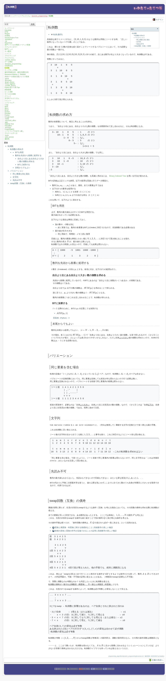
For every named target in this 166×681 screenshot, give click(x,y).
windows (8, 127)
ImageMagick (9, 129)
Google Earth (9, 117)
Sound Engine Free (11, 37)
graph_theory (9, 82)
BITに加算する (24, 164)
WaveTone (8, 43)
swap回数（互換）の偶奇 (20, 183)
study (7, 135)
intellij (7, 119)
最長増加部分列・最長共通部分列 (17, 72)
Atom (6, 108)
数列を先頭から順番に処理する (28, 155)
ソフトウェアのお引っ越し (14, 131)
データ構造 (9, 62)
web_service (9, 137)
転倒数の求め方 (16, 149)
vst (6, 41)
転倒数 (11, 7)
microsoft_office (10, 120)
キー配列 (8, 51)
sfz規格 (7, 35)
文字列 (15, 177)
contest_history (10, 60)
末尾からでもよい (22, 168)
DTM (6, 32)
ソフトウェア (9, 103)
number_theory (10, 85)
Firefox (7, 115)
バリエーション (16, 171)
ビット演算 (9, 92)
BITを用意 (19, 152)
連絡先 (7, 139)
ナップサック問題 (11, 70)
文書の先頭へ (157, 659)
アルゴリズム (25, 16)
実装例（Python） (60, 318)
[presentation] (80, 39)
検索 (33, 24)
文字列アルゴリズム (12, 98)
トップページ (15, 16)
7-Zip (6, 105)
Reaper (7, 34)
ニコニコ (8, 53)
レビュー (8, 100)
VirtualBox (8, 125)
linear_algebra (10, 84)
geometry (8, 80)
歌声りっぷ (9, 49)
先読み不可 (17, 180)
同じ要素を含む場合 (21, 174)
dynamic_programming (39, 16)
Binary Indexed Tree (117, 176)
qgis (6, 122)
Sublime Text (9, 124)
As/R (6, 106)
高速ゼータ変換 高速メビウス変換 (17, 76)
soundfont (8, 39)
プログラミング (10, 55)
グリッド (8, 96)
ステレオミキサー (11, 47)
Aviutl (7, 110)
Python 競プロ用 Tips (12, 87)
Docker (7, 112)
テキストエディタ (11, 133)
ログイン (159, 19)
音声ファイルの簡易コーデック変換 (17, 45)
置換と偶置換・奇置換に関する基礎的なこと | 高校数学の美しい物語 (84, 527)
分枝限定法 (9, 66)
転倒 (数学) (58, 34)
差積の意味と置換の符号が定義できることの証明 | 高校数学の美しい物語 (86, 530)
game (7, 78)
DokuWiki (8, 30)
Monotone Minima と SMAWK (15, 74)
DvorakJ (7, 113)
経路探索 (8, 89)
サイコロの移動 (10, 94)
